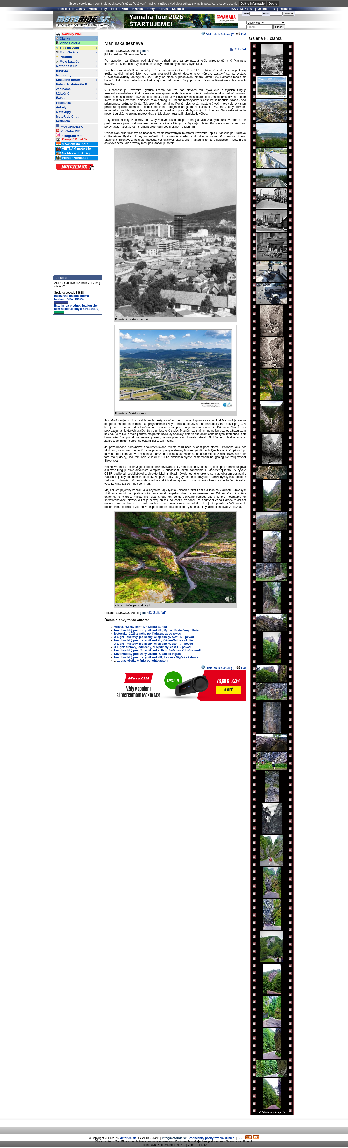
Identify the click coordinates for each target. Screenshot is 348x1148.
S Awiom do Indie (72, 144)
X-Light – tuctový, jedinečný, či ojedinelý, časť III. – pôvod (154, 637)
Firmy (151, 9)
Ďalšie (76, 98)
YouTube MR (68, 130)
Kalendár (178, 9)
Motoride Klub (76, 66)
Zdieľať (239, 49)
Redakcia (286, 9)
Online (262, 9)
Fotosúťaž (63, 103)
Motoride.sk (127, 1138)
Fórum (163, 9)
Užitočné (76, 94)
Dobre (273, 3)
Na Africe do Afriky (73, 153)
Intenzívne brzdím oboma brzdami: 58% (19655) (71, 299)
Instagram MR (69, 135)
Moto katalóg (76, 61)
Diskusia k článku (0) (217, 34)
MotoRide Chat (67, 116)
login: (246, 14)
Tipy (104, 9)
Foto (114, 9)
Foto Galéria (76, 52)
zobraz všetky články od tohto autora (142, 660)
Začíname (76, 89)
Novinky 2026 (69, 34)
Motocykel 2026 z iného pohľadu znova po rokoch (148, 633)
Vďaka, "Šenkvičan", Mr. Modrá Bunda (140, 627)
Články (80, 9)
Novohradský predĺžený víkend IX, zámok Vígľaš (147, 654)
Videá (93, 9)
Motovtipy (63, 112)
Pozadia (64, 57)
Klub (124, 9)
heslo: (266, 14)
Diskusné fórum (76, 80)
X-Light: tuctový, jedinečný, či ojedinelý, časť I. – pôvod (152, 647)
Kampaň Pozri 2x (71, 140)
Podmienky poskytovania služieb (211, 1138)
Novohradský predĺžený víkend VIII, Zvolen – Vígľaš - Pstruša (156, 657)
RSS (241, 1138)
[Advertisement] (174, 1125)
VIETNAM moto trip (73, 149)
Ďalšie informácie (253, 3)
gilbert (144, 51)
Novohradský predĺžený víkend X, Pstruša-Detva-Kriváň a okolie (158, 650)
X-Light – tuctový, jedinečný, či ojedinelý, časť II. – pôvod (153, 643)
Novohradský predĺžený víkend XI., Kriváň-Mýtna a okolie (153, 640)
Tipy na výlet (76, 48)
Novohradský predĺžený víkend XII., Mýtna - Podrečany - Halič (156, 630)
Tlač (243, 34)
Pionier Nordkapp (72, 158)
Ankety (61, 107)
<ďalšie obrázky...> (272, 1112)
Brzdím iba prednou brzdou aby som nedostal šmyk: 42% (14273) (76, 309)
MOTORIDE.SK (69, 126)
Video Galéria (76, 43)
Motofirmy (63, 75)
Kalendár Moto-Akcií (71, 84)
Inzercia (137, 9)
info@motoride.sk (174, 1138)
